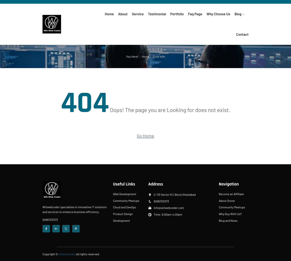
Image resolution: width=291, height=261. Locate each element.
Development (121, 220)
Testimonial (157, 14)
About (123, 14)
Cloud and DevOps (124, 207)
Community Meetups (126, 200)
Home (109, 14)
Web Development (124, 194)
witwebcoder (67, 254)
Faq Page (195, 14)
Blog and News (228, 220)
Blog (238, 14)
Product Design (123, 214)
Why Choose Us (218, 14)
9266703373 (50, 219)
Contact (242, 34)
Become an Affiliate (231, 194)
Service (138, 14)
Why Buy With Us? (230, 214)
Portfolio (177, 14)
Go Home (145, 135)
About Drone (227, 200)
